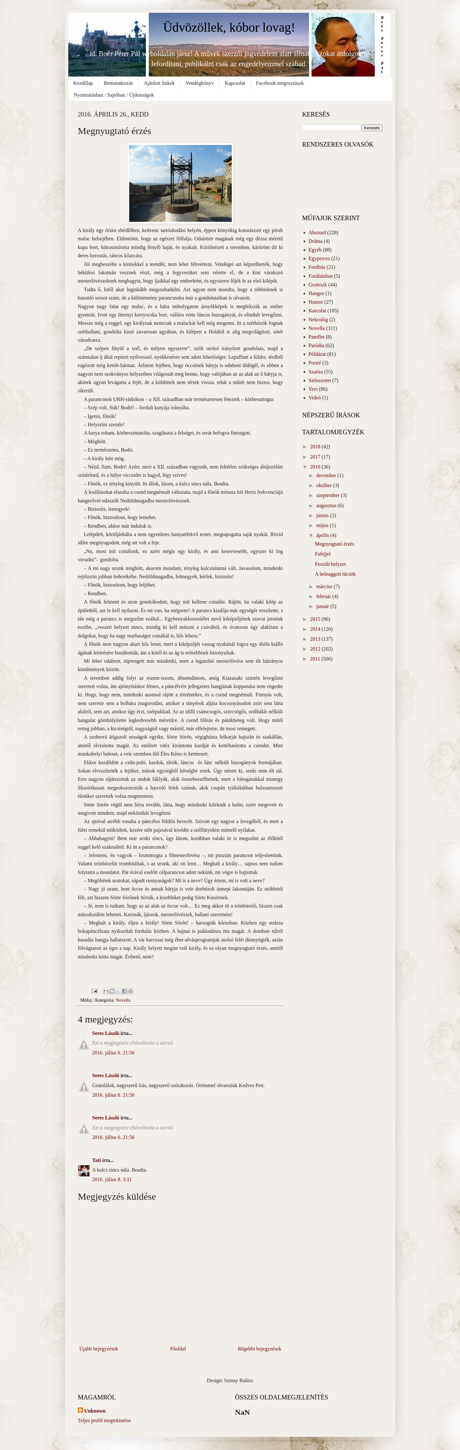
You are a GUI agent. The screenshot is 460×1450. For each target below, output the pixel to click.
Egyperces (319, 258)
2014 (316, 629)
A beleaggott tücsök (335, 574)
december (326, 475)
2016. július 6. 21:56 (113, 1052)
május (323, 525)
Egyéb (315, 249)
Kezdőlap (83, 83)
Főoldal (178, 1348)
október (324, 485)
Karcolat (317, 310)
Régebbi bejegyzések (259, 1348)
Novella (123, 1000)
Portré (315, 362)
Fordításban (321, 276)
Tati (96, 1160)
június (323, 515)
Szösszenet (320, 380)
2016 (316, 466)
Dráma (316, 241)
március (325, 586)
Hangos (316, 293)
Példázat (317, 354)
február (324, 596)
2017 (316, 457)
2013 (316, 639)
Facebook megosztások (280, 83)
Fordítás (317, 267)
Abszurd (317, 232)
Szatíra (316, 371)
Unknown (95, 1411)
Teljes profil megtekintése (104, 1420)
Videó (315, 397)
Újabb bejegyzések (98, 1348)
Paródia (316, 345)
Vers (313, 389)
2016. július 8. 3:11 (112, 1179)
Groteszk (318, 284)
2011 (315, 658)
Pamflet (317, 337)
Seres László (106, 1033)
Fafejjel (322, 554)
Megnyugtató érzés (334, 544)
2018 (316, 446)
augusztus (327, 505)
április (323, 535)
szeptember (328, 495)
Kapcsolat (235, 83)
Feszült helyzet (330, 564)
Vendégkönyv (200, 83)
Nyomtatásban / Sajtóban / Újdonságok (114, 95)
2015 (316, 619)
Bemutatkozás (118, 83)
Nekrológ (318, 319)
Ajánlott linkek (159, 83)
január (323, 606)
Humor (316, 302)
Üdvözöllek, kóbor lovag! (229, 27)
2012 (316, 649)
